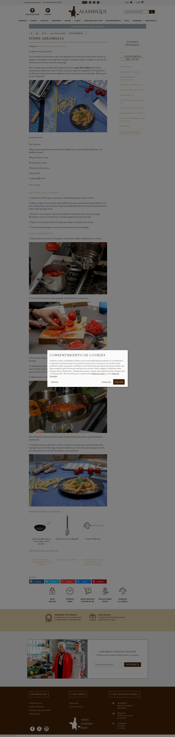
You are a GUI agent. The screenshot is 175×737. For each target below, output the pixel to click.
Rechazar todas (106, 382)
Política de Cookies (98, 373)
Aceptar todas (119, 382)
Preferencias (54, 382)
